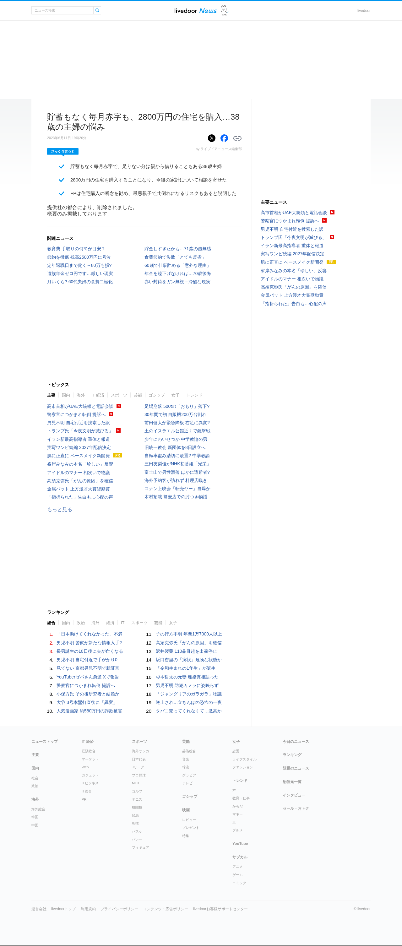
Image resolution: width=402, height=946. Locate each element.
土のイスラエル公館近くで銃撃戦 (177, 430)
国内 (66, 395)
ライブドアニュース (196, 11)
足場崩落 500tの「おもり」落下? (176, 406)
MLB (135, 783)
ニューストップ (44, 741)
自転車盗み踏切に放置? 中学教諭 (177, 455)
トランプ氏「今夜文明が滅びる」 (80, 430)
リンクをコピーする (237, 138)
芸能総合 (189, 751)
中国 (34, 825)
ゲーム (237, 875)
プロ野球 (139, 775)
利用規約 (88, 909)
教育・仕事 (241, 798)
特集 (185, 836)
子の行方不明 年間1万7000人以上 (189, 633)
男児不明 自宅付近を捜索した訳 (78, 422)
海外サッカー (142, 751)
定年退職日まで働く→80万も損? (79, 265)
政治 (81, 622)
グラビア (189, 775)
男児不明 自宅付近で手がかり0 (87, 659)
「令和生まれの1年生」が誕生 (185, 668)
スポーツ (119, 395)
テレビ (187, 783)
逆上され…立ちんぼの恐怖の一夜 (189, 702)
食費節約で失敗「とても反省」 (175, 257)
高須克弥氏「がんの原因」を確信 (80, 480)
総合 (51, 622)
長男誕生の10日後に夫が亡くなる (90, 651)
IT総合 (87, 791)
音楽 (185, 759)
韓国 (34, 817)
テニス (137, 799)
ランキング (292, 755)
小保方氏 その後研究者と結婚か (88, 693)
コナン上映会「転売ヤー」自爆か (177, 488)
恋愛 (235, 751)
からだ (237, 806)
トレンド (194, 395)
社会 (34, 778)
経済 (110, 622)
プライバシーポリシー (119, 909)
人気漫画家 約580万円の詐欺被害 (89, 710)
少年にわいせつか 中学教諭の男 (175, 439)
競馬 (135, 815)
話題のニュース (296, 768)
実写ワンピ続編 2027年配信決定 (79, 447)
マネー (237, 814)
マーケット (90, 759)
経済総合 (88, 751)
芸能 (138, 395)
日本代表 (139, 759)
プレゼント (190, 828)
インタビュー (294, 795)
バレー (137, 839)
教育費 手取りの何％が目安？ (76, 248)
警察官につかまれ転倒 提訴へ (76, 414)
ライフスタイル (244, 759)
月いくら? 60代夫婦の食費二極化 (80, 281)
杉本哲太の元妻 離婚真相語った (187, 676)
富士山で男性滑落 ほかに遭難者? (177, 472)
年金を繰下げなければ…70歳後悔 (177, 273)
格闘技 (137, 807)
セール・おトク (296, 808)
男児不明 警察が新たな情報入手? (89, 642)
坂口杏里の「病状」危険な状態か (189, 659)
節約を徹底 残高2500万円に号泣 (79, 257)
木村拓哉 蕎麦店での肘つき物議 (175, 496)
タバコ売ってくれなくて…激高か (189, 710)
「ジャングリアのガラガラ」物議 (189, 693)
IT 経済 (97, 395)
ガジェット (90, 775)
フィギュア (140, 847)
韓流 (185, 767)
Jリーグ (138, 767)
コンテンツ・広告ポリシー (165, 909)
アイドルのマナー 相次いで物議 (78, 472)
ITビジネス (90, 783)
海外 (81, 395)
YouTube (240, 843)
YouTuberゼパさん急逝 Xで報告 (88, 676)
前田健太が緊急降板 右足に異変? (177, 422)
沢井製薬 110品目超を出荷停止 (186, 651)
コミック (239, 883)
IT (123, 622)
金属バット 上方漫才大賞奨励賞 (78, 488)
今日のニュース (296, 741)
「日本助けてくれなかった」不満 (89, 633)
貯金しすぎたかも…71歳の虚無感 (177, 248)
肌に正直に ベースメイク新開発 (78, 455)
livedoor (364, 10)
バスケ (137, 831)
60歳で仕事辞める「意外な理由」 (177, 265)
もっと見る (59, 509)
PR (84, 799)
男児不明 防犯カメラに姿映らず (187, 685)
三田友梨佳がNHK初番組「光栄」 (177, 463)
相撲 (135, 823)
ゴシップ (157, 395)
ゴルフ (137, 791)
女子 (175, 395)
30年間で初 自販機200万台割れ (175, 414)
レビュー (189, 820)
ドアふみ (225, 10)
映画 (186, 810)
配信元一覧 (292, 782)
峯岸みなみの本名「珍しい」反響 (80, 464)
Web (85, 767)
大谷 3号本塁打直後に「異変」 (87, 702)
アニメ (237, 866)
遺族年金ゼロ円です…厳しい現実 (80, 273)
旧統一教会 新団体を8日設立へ (174, 447)
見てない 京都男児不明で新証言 (88, 668)
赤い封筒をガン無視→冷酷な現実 (177, 281)
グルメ (237, 830)
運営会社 (38, 909)
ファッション (242, 767)
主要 (51, 395)
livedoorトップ (63, 909)
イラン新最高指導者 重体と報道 (78, 439)
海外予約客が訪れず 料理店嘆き (175, 480)
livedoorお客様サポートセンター (220, 909)
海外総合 (38, 809)
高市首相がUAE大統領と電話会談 (80, 406)
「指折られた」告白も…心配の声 (80, 497)
